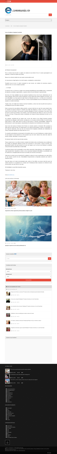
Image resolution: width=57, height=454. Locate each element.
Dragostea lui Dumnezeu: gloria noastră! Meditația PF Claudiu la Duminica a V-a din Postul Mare (27, 327)
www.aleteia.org (11, 174)
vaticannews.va (9, 396)
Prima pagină (9, 408)
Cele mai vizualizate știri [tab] (11, 289)
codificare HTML (16, 450)
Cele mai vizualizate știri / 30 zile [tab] (13, 286)
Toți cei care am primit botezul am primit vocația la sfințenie (20, 369)
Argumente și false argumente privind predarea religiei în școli (18, 210)
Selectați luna (9, 269)
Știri (7, 409)
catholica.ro (9, 398)
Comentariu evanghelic (11, 415)
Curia (8, 418)
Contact (8, 419)
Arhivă (8, 410)
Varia (8, 429)
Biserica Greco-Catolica (11, 427)
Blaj (7, 433)
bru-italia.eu (9, 395)
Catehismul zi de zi (10, 413)
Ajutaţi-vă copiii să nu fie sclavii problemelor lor (15, 245)
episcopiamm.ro (10, 392)
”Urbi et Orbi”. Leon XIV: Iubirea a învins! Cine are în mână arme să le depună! (23, 379)
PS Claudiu (9, 428)
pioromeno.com (9, 394)
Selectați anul (9, 274)
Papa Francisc (9, 425)
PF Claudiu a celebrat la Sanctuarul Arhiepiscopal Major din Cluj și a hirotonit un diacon (26, 320)
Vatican (8, 436)
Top (7, 442)
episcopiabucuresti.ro (10, 390)
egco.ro (8, 391)
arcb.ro (8, 399)
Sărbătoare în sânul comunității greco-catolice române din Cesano (22, 313)
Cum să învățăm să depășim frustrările (13, 32)
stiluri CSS (11, 450)
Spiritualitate (9, 432)
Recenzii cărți (9, 414)
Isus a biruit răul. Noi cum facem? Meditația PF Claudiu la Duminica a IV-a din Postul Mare (26, 306)
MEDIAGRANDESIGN (22, 450)
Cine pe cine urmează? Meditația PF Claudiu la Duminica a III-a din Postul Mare (25, 299)
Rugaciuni (9, 434)
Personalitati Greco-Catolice (12, 437)
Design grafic (8, 450)
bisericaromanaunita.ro (11, 389)
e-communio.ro (11, 447)
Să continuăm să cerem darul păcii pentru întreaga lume (20, 374)
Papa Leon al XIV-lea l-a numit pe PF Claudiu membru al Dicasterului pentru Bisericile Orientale (27, 291)
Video (8, 417)
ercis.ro (8, 400)
